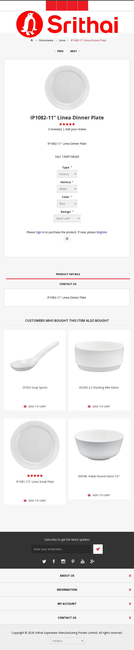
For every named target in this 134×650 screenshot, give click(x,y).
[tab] (68, 274)
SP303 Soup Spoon (35, 387)
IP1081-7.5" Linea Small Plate (35, 481)
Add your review (75, 129)
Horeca (66, 182)
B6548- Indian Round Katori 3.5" (99, 476)
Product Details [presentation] (68, 274)
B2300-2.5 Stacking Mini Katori (99, 387)
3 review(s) (55, 129)
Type (66, 167)
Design (66, 212)
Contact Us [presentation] (68, 284)
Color (66, 197)
